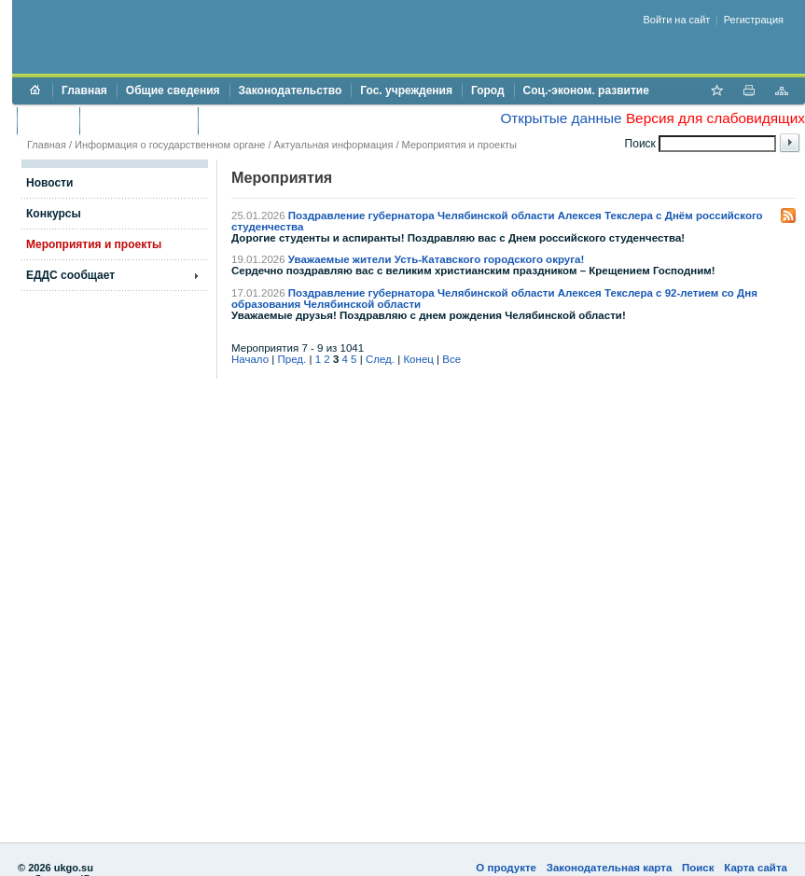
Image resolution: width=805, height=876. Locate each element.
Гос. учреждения (406, 90)
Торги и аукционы (138, 120)
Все (451, 359)
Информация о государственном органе (170, 144)
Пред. (292, 359)
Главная (84, 90)
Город (488, 90)
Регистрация (754, 19)
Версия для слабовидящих (715, 118)
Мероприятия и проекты (459, 144)
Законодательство (290, 90)
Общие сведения (173, 90)
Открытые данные (560, 118)
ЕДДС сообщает (70, 275)
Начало (250, 359)
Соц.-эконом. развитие (586, 90)
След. (380, 359)
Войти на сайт (677, 19)
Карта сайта (755, 867)
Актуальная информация (334, 144)
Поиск (698, 867)
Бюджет (48, 120)
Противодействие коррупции (287, 120)
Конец (418, 359)
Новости (49, 182)
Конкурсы (53, 213)
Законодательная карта (610, 867)
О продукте (506, 867)
